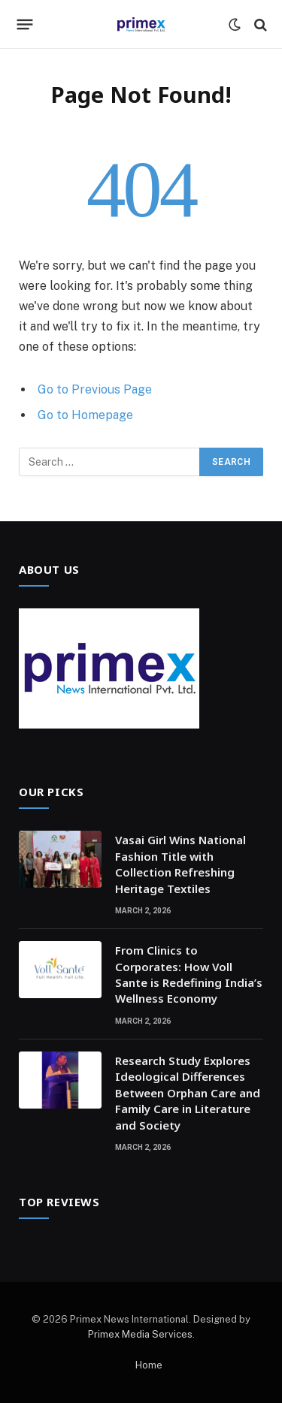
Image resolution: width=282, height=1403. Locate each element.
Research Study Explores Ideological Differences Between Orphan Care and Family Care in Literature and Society (187, 1093)
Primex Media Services (140, 1334)
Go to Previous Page (95, 389)
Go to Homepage (85, 415)
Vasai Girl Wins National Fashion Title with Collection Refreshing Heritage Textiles (180, 863)
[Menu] (25, 24)
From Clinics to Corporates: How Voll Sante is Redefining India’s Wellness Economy (188, 974)
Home (148, 1365)
